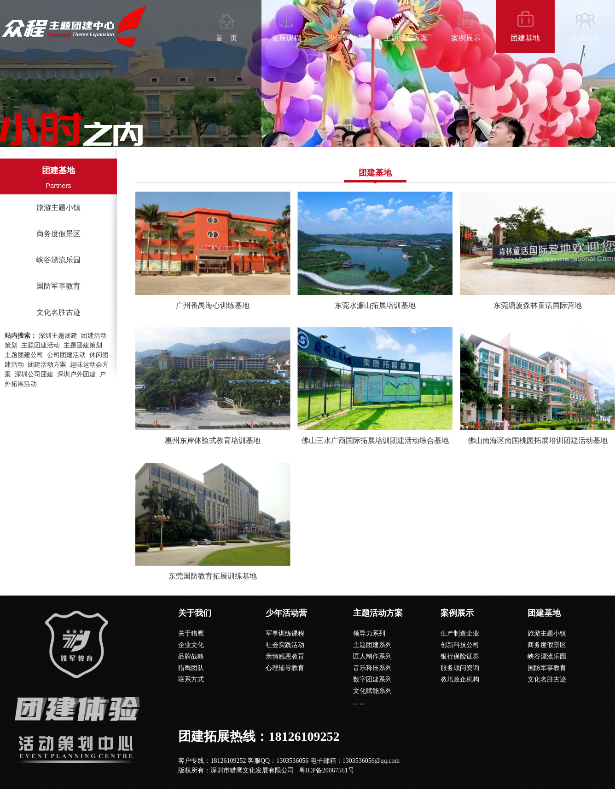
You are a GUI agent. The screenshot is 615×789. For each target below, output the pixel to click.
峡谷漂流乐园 (58, 260)
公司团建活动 (66, 355)
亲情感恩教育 (285, 656)
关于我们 (194, 613)
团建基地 (525, 38)
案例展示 (466, 38)
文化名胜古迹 (58, 312)
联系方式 (585, 38)
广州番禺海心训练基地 (212, 305)
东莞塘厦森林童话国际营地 (537, 305)
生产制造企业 (460, 633)
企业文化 (191, 644)
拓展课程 (286, 38)
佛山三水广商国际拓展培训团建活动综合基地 (375, 440)
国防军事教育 (58, 286)
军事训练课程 (285, 633)
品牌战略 (191, 656)
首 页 (226, 38)
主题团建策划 (83, 345)
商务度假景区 (58, 234)
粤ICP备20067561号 (326, 770)
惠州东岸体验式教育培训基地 (213, 440)
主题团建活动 (40, 345)
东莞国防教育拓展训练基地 (212, 576)
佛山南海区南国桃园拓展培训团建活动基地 (538, 440)
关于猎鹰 (191, 633)
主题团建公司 (24, 355)
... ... (359, 702)
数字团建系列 (372, 679)
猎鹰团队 (191, 667)
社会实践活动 (285, 644)
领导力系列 (369, 633)
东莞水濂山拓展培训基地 (375, 305)
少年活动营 (346, 38)
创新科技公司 (460, 644)
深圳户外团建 (76, 374)
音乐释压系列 (372, 667)
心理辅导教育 (285, 667)
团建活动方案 (47, 364)
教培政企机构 (460, 679)
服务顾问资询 (460, 667)
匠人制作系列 (372, 656)
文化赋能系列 (372, 690)
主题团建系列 (372, 644)
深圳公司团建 (34, 374)
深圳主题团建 (58, 335)
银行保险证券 (460, 656)
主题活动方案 (406, 38)
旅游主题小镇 (58, 207)
